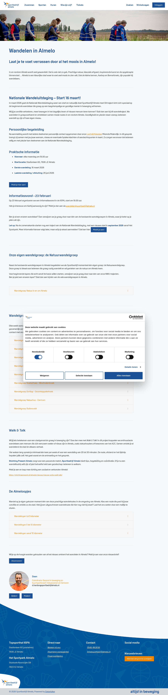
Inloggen (159, 5)
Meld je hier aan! (18, 184)
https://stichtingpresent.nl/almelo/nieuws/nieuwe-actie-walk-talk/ (35, 475)
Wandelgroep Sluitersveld (25, 408)
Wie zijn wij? (66, 5)
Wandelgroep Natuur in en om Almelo (30, 290)
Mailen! (27, 595)
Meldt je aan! (98, 229)
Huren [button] (53, 5)
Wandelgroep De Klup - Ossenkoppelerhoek (33, 391)
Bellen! (14, 595)
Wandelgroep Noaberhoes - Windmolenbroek (34, 383)
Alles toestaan (123, 375)
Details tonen (131, 367)
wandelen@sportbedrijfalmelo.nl (80, 206)
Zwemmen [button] (29, 5)
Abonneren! (16, 560)
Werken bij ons (54, 647)
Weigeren (44, 375)
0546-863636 (93, 647)
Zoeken (129, 5)
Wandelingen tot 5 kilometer (26, 516)
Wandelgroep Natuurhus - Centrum (29, 400)
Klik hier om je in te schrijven (139, 658)
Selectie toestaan (84, 375)
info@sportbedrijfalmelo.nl (98, 651)
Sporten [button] (42, 5)
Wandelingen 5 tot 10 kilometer (27, 524)
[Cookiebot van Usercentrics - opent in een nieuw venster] (131, 317)
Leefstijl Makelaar (94, 134)
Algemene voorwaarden (58, 651)
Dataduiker (50, 691)
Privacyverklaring (55, 656)
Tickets (79, 5)
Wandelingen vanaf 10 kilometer (28, 533)
